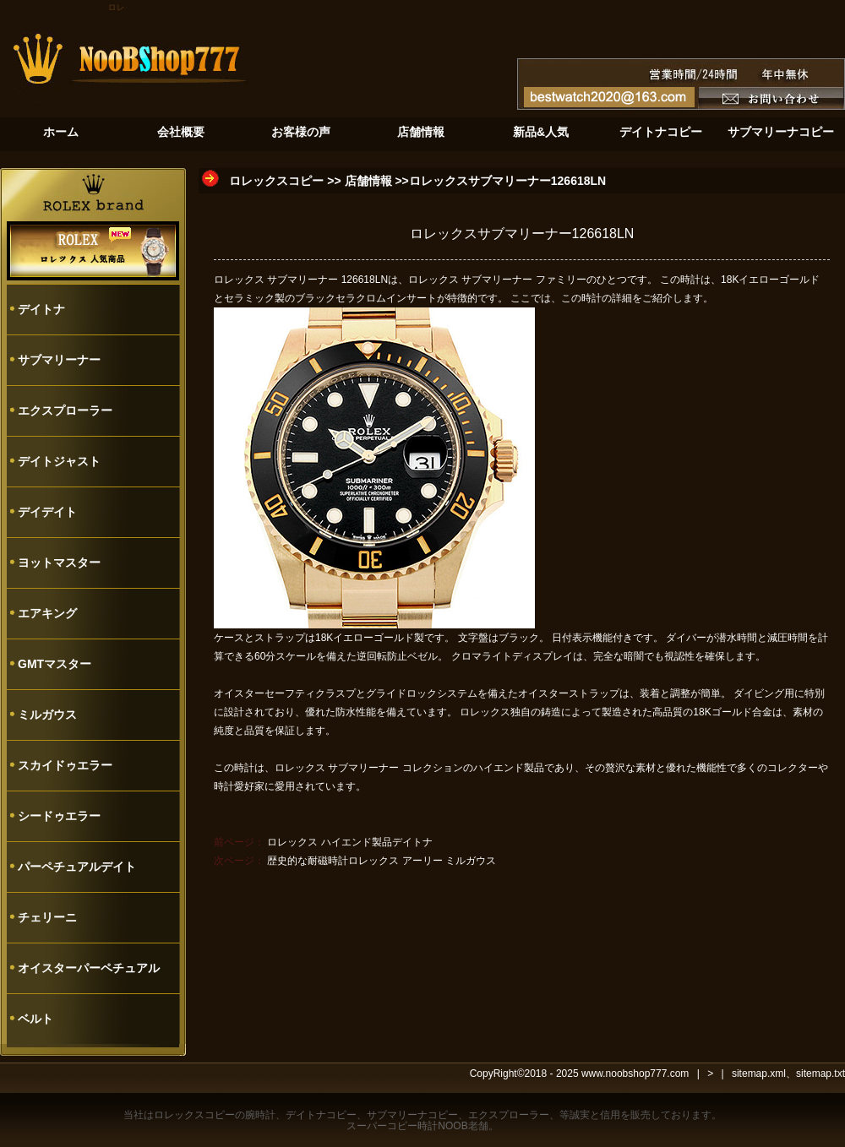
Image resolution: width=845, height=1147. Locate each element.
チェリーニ (47, 917)
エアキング (47, 613)
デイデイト (47, 512)
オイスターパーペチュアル (89, 968)
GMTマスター (54, 664)
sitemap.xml (759, 1073)
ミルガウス (47, 714)
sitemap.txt (820, 1073)
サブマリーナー (59, 360)
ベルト (35, 1018)
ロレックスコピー (276, 181)
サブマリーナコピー (412, 1115)
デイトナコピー (321, 1115)
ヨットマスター (59, 562)
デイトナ (41, 309)
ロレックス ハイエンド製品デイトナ (349, 842)
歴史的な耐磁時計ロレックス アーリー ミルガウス (381, 861)
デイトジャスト (59, 461)
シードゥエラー (59, 816)
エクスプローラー (65, 410)
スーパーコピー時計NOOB (406, 1126)
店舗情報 (368, 181)
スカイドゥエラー (65, 765)
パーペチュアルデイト (77, 866)
